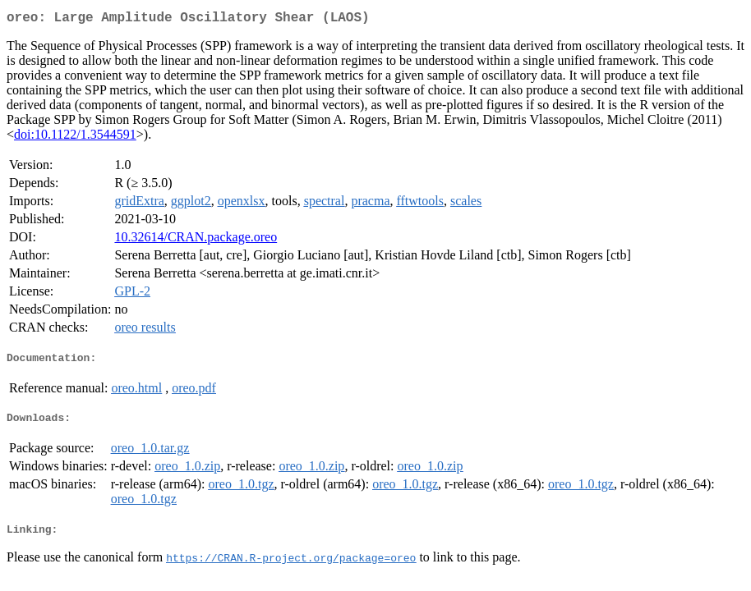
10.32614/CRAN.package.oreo (195, 240)
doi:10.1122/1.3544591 (75, 137)
